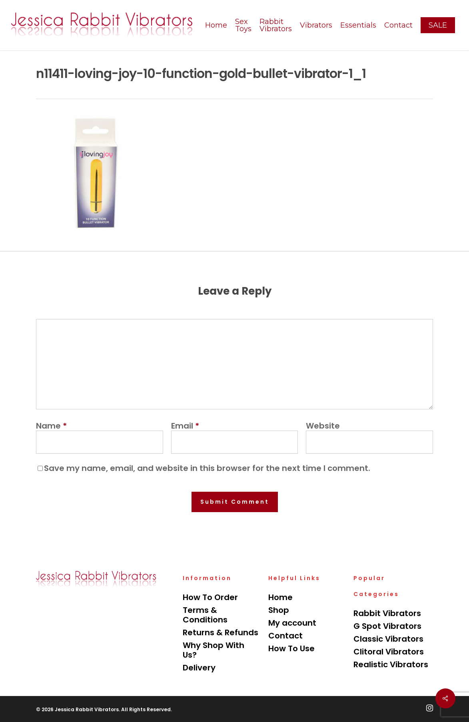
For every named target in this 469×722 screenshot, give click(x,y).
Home (280, 597)
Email (185, 425)
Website (323, 425)
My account (292, 623)
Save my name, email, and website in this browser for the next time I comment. (207, 468)
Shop (278, 610)
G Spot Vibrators (387, 626)
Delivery (199, 667)
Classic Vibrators (388, 639)
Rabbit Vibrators (387, 613)
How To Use (291, 648)
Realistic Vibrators (390, 664)
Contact (285, 635)
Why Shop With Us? (213, 650)
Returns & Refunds (220, 632)
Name (51, 425)
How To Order (210, 597)
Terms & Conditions (205, 614)
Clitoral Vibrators (388, 651)
